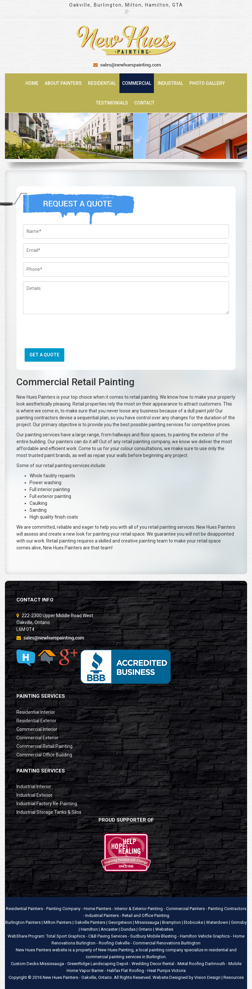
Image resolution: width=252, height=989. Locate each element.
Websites (164, 929)
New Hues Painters (60, 977)
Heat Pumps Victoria (166, 970)
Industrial (170, 83)
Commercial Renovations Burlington (166, 943)
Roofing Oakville (114, 943)
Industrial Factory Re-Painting (46, 803)
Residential (102, 83)
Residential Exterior (36, 720)
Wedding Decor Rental (153, 963)
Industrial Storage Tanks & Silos (48, 812)
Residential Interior (35, 712)
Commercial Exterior (37, 737)
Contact (144, 102)
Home (31, 83)
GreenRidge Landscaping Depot (97, 963)
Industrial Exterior (34, 795)
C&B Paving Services (107, 936)
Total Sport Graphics (65, 936)
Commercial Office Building (44, 754)
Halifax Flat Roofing (125, 970)
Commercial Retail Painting (44, 746)
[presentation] (73, 334)
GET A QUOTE (44, 354)
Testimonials (112, 102)
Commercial (136, 83)
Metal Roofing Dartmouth (201, 963)
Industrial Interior (33, 786)
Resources (233, 977)
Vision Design (207, 977)
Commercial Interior (36, 729)
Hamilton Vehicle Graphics (205, 936)
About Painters (63, 83)
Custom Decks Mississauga (37, 963)
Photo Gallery (207, 83)
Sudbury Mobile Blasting (153, 936)
